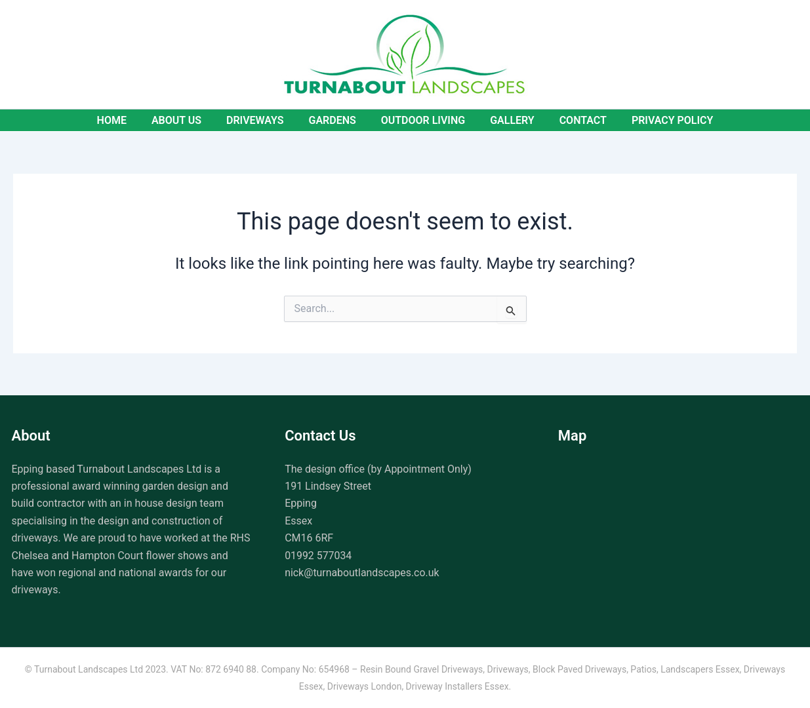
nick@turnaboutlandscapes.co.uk (362, 572)
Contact (573, 120)
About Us (186, 120)
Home (125, 120)
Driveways (261, 120)
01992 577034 (318, 555)
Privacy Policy (659, 120)
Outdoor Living (421, 120)
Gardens (333, 120)
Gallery (506, 120)
